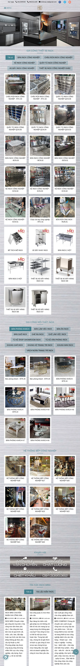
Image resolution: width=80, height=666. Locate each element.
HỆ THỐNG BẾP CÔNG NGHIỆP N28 (15, 479)
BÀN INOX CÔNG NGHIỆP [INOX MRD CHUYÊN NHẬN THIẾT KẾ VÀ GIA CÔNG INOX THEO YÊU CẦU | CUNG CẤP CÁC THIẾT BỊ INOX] (29, 57)
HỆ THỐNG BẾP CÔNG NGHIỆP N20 (40, 541)
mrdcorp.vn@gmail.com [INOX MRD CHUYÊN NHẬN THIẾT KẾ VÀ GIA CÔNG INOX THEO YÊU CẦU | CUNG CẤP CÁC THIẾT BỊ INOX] (48, 2)
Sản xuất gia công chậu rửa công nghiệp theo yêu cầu (64, 614)
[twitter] (65, 2)
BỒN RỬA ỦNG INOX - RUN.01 (64, 221)
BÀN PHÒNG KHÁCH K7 (15, 440)
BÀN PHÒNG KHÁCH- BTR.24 (64, 380)
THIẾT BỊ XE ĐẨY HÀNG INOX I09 (64, 280)
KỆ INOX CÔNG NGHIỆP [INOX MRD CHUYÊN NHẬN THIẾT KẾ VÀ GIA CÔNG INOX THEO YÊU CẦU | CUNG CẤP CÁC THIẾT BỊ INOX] (24, 63)
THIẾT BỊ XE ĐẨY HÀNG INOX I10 (40, 280)
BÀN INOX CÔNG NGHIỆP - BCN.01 (65, 159)
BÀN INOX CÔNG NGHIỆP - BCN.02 (40, 159)
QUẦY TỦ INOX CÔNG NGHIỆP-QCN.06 (64, 98)
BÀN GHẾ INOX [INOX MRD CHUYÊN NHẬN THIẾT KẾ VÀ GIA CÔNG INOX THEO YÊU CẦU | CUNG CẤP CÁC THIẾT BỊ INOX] (20, 334)
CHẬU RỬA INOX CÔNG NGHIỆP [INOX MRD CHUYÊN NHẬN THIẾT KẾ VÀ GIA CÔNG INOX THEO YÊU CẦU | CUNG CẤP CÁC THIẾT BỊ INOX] (58, 57)
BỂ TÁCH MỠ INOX (15, 250)
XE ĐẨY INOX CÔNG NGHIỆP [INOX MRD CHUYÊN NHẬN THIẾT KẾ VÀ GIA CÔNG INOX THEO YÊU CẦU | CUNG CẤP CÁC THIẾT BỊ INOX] (21, 68)
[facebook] (60, 2)
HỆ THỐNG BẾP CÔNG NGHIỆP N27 (40, 479)
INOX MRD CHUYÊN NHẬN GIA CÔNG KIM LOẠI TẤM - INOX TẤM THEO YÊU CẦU (13, 614)
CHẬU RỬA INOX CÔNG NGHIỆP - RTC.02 (40, 98)
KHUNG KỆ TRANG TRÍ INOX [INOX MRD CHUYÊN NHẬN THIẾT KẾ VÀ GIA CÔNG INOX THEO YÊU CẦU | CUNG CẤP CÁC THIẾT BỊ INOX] (40, 345)
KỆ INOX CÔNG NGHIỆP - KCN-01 (15, 221)
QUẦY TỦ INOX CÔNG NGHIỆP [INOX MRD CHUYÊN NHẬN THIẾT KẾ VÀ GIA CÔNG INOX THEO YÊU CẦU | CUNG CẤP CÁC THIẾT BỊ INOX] (53, 63)
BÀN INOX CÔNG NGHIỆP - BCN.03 (15, 159)
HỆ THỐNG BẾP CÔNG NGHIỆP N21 (15, 541)
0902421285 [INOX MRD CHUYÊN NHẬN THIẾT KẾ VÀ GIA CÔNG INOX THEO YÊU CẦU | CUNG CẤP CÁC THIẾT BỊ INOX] (32, 2)
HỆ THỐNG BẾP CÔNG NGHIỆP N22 (65, 510)
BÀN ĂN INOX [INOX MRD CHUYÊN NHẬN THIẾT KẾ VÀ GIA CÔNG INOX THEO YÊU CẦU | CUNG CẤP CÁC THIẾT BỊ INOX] (62, 329)
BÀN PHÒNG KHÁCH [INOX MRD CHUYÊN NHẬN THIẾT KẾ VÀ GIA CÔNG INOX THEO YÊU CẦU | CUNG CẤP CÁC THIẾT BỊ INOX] (20, 329)
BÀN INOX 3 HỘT (15, 279)
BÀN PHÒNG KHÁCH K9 (40, 410)
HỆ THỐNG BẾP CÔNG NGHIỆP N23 (40, 510)
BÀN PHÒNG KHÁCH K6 (40, 440)
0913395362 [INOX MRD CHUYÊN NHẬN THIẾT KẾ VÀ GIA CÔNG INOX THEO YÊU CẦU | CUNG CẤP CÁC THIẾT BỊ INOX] (21, 2)
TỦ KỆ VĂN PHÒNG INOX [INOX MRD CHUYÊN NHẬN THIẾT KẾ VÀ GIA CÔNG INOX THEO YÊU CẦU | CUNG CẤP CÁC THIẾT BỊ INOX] (56, 340)
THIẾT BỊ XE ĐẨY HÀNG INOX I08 (15, 311)
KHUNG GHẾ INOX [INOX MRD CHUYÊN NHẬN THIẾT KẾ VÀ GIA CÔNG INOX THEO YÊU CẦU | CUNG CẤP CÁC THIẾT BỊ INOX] (15, 345)
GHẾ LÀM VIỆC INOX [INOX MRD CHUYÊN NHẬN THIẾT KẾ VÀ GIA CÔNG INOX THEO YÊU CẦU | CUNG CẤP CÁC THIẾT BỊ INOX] (57, 334)
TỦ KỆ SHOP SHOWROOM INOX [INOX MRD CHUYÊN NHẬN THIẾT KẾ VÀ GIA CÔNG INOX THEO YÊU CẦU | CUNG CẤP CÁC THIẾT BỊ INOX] (27, 340)
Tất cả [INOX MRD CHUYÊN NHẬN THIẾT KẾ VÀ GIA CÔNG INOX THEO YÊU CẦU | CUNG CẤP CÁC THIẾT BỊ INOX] (10, 57)
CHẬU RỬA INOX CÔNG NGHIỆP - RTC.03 (15, 98)
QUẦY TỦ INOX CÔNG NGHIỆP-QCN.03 (64, 128)
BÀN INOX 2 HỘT (64, 250)
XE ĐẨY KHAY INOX (40, 250)
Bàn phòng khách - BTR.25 (40, 379)
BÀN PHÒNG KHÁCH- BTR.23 (15, 411)
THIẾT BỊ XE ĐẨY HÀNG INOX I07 (40, 311)
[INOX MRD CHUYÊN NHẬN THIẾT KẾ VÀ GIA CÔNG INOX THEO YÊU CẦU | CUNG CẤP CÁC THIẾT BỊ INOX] (40, 8)
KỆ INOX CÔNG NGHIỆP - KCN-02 (64, 190)
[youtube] (70, 2)
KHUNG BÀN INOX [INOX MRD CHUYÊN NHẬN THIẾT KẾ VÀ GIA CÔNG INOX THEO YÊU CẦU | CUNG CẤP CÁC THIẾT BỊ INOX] (65, 345)
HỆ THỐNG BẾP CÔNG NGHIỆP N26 (65, 479)
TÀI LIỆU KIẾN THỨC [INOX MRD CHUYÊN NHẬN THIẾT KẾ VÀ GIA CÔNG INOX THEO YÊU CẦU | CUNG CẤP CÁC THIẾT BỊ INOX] (45, 592)
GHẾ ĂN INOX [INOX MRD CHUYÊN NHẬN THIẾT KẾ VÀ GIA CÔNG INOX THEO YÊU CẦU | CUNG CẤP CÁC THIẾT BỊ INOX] (38, 334)
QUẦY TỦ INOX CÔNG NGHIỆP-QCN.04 (40, 128)
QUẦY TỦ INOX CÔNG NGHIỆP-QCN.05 (15, 128)
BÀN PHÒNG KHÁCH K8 (64, 410)
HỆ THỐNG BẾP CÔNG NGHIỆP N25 (15, 510)
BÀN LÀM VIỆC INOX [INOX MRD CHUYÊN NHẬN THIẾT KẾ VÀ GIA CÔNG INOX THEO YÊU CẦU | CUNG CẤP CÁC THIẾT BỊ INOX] (43, 329)
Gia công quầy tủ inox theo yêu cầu (40, 614)
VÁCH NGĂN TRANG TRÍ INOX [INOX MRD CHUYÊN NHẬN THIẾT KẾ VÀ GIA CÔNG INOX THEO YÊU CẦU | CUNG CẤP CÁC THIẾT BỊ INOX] (40, 351)
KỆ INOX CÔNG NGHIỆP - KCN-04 (15, 190)
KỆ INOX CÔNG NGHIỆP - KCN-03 (40, 190)
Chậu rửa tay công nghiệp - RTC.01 (40, 221)
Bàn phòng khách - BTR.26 (15, 379)
